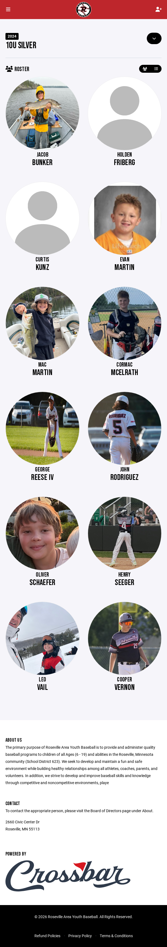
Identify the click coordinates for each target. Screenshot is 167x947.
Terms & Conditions (116, 935)
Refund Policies (47, 935)
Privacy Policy (80, 935)
